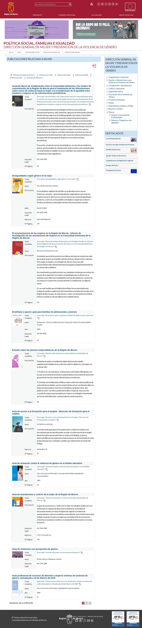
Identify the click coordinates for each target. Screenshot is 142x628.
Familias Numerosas (113, 149)
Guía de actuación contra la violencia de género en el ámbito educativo (47, 463)
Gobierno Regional (67, 15)
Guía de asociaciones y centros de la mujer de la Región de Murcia (45, 494)
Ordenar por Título (44, 75)
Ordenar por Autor (62, 75)
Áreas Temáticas (126, 15)
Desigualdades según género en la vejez (32, 175)
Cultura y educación (117, 88)
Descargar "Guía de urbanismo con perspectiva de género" (58, 552)
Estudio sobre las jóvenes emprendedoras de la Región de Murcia (44, 350)
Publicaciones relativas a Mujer (121, 106)
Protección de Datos (95, 616)
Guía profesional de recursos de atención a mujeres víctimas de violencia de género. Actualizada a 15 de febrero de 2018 (50, 576)
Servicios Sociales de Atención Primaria (120, 144)
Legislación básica (116, 91)
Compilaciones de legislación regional (119, 160)
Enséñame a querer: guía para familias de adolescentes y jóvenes (44, 312)
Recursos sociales (116, 109)
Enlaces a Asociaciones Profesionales (120, 116)
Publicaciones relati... (73, 52)
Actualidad (97, 15)
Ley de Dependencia (113, 138)
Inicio (11, 52)
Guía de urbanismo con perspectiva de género (35, 549)
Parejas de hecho (112, 165)
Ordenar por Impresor (33, 78)
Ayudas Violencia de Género (116, 156)
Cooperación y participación (120, 85)
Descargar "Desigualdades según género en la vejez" (56, 179)
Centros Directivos (32, 52)
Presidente (37, 15)
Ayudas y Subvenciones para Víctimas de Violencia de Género (122, 81)
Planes (111, 103)
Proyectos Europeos (117, 100)
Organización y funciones (119, 77)
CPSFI (19, 52)
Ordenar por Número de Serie (22, 75)
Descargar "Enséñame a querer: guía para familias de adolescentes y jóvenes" (65, 315)
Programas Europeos (113, 170)
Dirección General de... (52, 52)
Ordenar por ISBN (80, 75)
